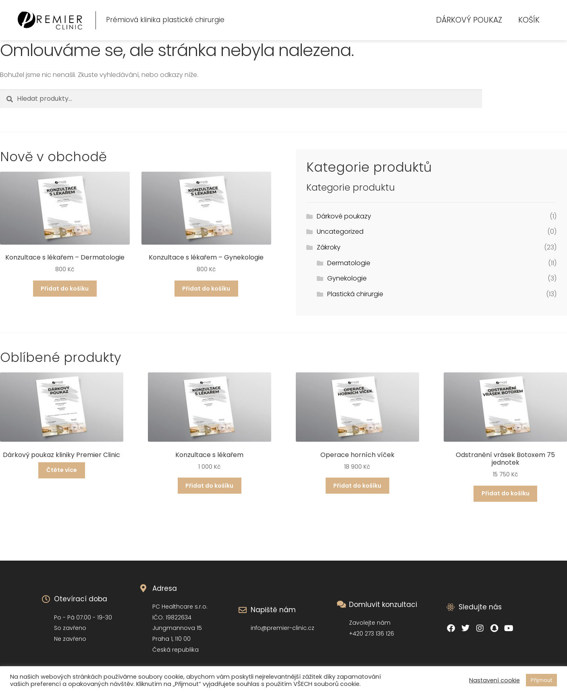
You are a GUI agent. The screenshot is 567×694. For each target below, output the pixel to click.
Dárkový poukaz (469, 20)
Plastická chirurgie (355, 294)
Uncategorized (340, 231)
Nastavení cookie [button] (494, 680)
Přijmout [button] (541, 680)
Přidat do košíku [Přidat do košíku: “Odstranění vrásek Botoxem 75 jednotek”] (506, 493)
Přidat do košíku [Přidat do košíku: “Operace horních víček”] (357, 486)
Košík (529, 20)
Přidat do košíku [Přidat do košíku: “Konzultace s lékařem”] (209, 486)
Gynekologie (347, 278)
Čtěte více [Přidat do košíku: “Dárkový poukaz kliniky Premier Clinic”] (61, 470)
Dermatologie (348, 263)
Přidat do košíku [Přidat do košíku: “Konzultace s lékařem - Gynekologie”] (206, 289)
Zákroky (329, 247)
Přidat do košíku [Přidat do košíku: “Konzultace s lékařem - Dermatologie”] (65, 289)
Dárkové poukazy (344, 216)
